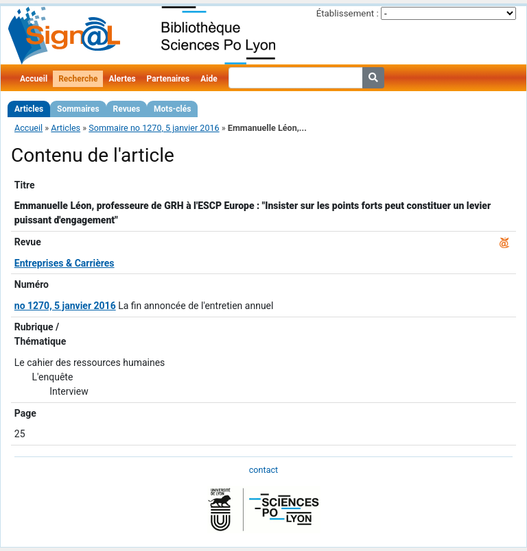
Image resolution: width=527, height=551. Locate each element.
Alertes (121, 79)
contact (263, 470)
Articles (28, 109)
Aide (208, 79)
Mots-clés (172, 109)
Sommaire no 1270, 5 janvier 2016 (154, 128)
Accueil (33, 79)
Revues (127, 109)
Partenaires (168, 79)
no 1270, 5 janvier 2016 (65, 305)
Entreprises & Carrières (64, 263)
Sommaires (78, 109)
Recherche (77, 79)
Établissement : (347, 13)
